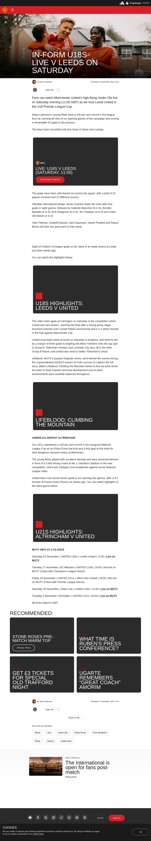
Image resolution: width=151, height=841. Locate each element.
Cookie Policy (38, 834)
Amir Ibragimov (100, 733)
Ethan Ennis (80, 733)
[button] (12, 10)
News (37, 733)
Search (50, 741)
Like (49, 733)
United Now (66, 741)
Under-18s (63, 733)
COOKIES (10, 827)
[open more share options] (58, 90)
